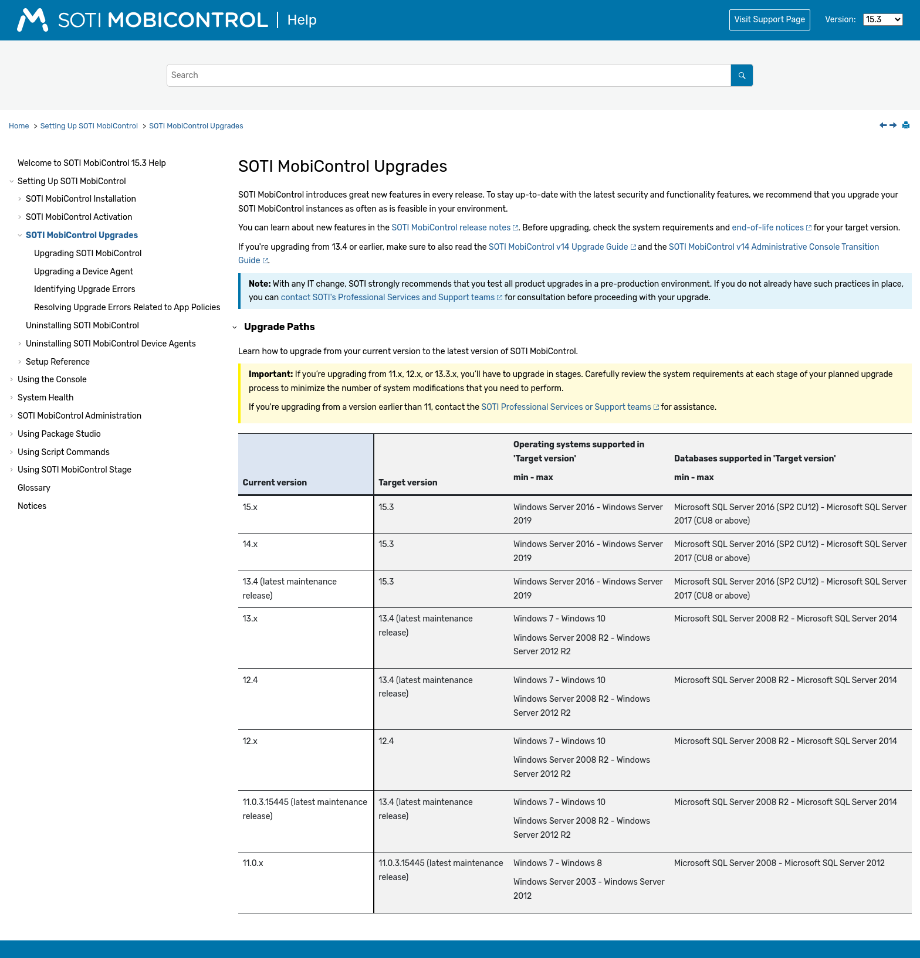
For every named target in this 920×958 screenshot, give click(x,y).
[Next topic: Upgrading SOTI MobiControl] (894, 126)
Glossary (34, 488)
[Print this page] (907, 126)
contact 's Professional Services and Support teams (388, 298)
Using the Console (52, 380)
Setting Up (89, 125)
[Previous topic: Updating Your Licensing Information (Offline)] (884, 126)
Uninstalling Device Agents (111, 344)
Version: (840, 20)
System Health (45, 398)
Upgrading (88, 254)
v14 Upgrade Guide (558, 247)
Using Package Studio (59, 434)
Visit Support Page (770, 20)
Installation (81, 199)
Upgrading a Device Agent (83, 272)
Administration (79, 416)
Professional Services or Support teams (566, 407)
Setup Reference (58, 362)
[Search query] (460, 75)
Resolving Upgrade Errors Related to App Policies (127, 307)
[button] (13, 164)
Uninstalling (82, 326)
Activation (79, 217)
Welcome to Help (92, 163)
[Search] (741, 75)
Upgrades (196, 125)
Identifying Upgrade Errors (85, 289)
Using (74, 470)
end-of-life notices (768, 228)
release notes (451, 228)
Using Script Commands (64, 452)
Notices (32, 506)
